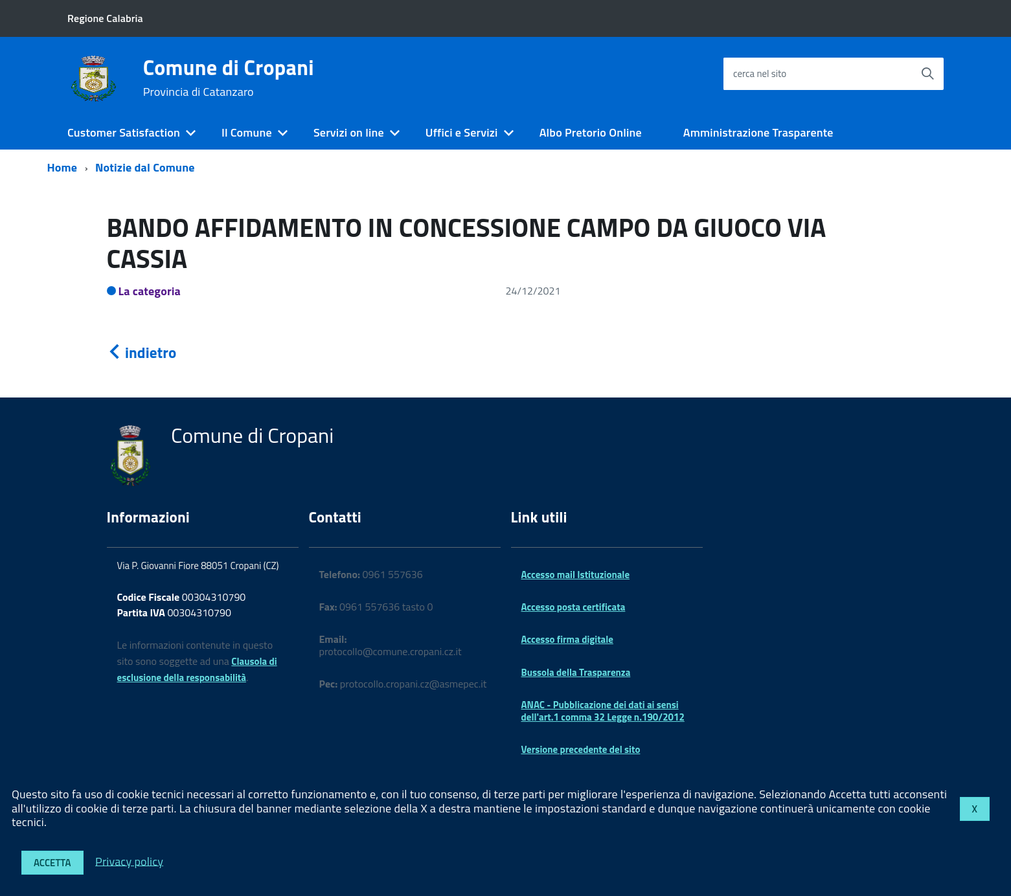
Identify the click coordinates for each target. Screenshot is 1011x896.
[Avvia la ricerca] (927, 74)
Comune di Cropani (228, 77)
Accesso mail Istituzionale (575, 574)
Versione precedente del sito (581, 749)
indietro (142, 352)
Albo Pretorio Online (591, 132)
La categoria (150, 291)
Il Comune (247, 132)
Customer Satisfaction (123, 132)
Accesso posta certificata (573, 606)
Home (62, 167)
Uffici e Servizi (462, 132)
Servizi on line (348, 132)
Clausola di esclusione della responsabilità (197, 669)
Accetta (52, 862)
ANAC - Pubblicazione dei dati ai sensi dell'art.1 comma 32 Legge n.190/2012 (603, 710)
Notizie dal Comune (145, 167)
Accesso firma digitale (567, 639)
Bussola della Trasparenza (576, 672)
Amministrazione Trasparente (758, 132)
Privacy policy (129, 860)
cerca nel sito (759, 73)
